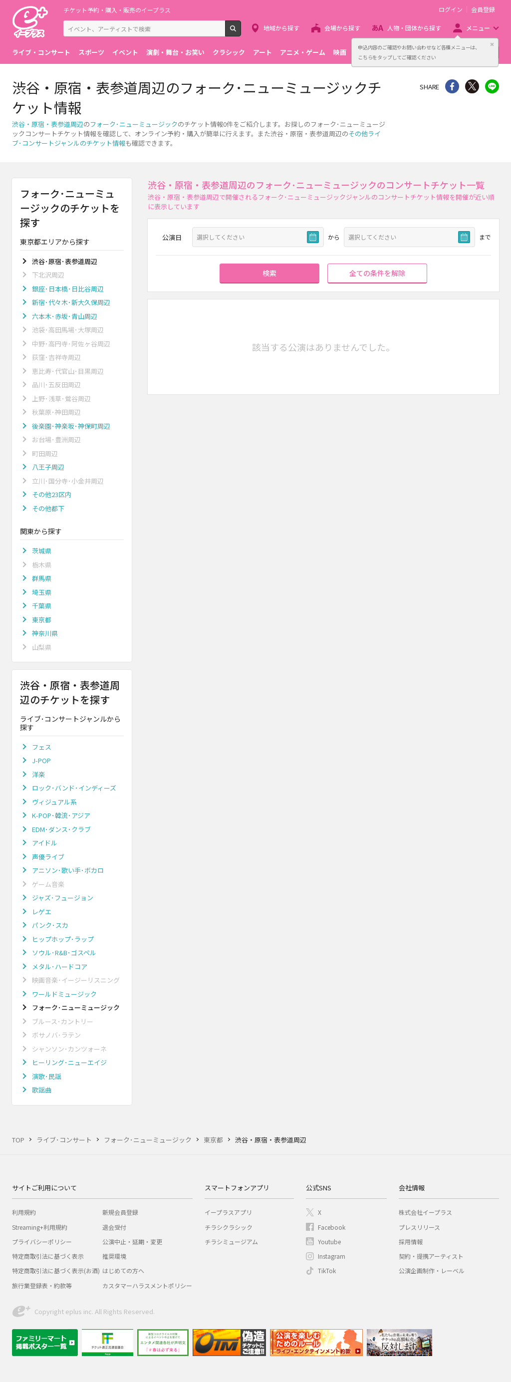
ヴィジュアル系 (54, 802)
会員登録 (483, 9)
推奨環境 (114, 1256)
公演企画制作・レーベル (432, 1270)
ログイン (451, 9)
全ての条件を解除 (377, 273)
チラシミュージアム (231, 1241)
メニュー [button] (478, 27)
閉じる (492, 44)
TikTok (327, 1270)
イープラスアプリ (228, 1212)
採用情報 (411, 1241)
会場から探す (342, 27)
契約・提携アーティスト (431, 1256)
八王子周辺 (48, 467)
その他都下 (48, 508)
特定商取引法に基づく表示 (48, 1256)
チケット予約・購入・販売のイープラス (117, 9)
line (492, 86)
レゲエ (41, 911)
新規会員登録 (120, 1212)
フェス (41, 747)
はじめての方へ (123, 1270)
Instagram (331, 1256)
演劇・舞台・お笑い (175, 52)
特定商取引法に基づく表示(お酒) (56, 1270)
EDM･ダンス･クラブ (61, 829)
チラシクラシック (229, 1227)
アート (262, 52)
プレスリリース (419, 1227)
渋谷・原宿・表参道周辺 (47, 124)
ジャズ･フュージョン (62, 897)
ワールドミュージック (64, 994)
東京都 (41, 619)
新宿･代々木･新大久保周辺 (71, 302)
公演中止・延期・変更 (132, 1241)
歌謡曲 (41, 1090)
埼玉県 (41, 592)
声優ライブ (48, 856)
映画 (339, 52)
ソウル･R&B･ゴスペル (64, 952)
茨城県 (41, 550)
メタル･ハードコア (59, 966)
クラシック (229, 52)
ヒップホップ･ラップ (63, 939)
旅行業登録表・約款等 (42, 1285)
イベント (125, 52)
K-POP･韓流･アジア (61, 815)
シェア (452, 86)
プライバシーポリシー (42, 1241)
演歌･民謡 (46, 1076)
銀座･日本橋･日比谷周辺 (68, 288)
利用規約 (24, 1212)
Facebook (331, 1227)
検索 (269, 273)
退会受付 (114, 1227)
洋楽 (38, 774)
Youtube (329, 1241)
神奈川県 (45, 633)
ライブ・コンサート (41, 52)
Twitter (472, 86)
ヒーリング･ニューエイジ (69, 1062)
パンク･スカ (50, 925)
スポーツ (91, 52)
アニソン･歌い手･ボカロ (68, 870)
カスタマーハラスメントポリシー (147, 1285)
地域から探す (281, 27)
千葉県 (41, 605)
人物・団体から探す (414, 27)
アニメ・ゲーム (302, 52)
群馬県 (41, 578)
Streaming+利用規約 (39, 1227)
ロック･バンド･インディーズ (74, 788)
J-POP (41, 760)
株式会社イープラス (425, 1212)
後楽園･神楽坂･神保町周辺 (71, 426)
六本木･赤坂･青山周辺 (64, 316)
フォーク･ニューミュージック (134, 124)
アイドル (44, 842)
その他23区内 (51, 494)
